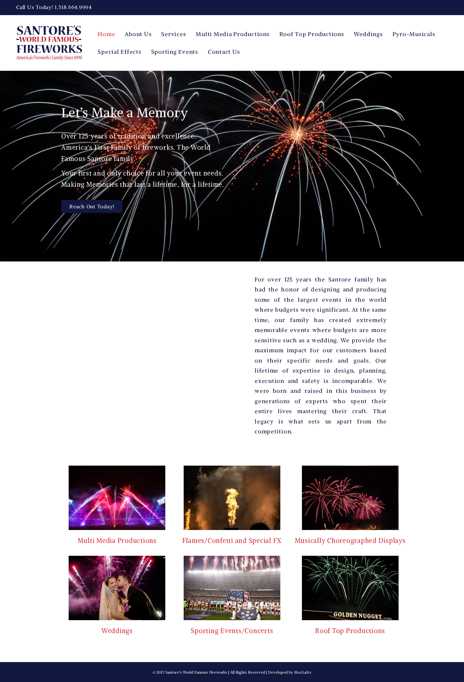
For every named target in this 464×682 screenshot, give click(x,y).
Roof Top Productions (311, 34)
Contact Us (224, 51)
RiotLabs (303, 672)
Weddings (368, 34)
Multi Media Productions (232, 34)
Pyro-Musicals (413, 34)
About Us (138, 34)
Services (173, 34)
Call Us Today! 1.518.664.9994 (54, 7)
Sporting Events (174, 51)
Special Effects (119, 51)
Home (106, 34)
